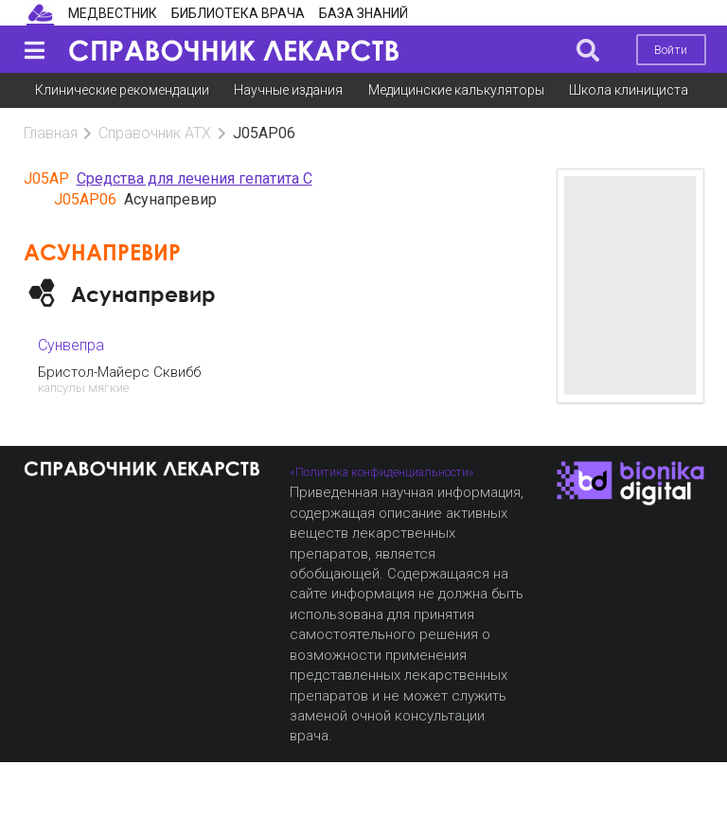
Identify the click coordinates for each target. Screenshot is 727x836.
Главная (51, 133)
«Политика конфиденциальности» (382, 472)
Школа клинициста (628, 90)
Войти (670, 50)
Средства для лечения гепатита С (194, 178)
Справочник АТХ (154, 133)
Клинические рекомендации (122, 90)
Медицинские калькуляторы (456, 90)
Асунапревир (143, 294)
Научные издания (288, 90)
